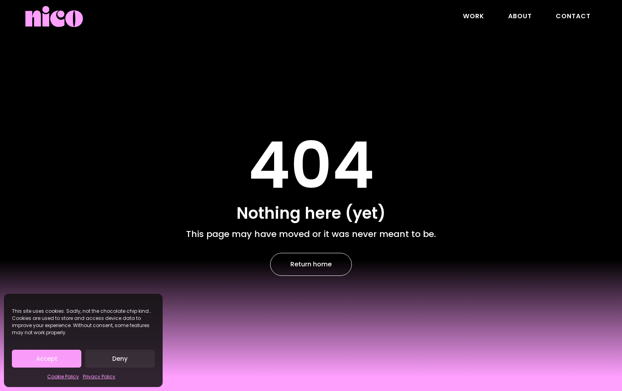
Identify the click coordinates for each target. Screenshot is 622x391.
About (520, 16)
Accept (47, 358)
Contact (573, 16)
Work (473, 16)
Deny (120, 358)
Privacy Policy (99, 376)
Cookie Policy (63, 376)
